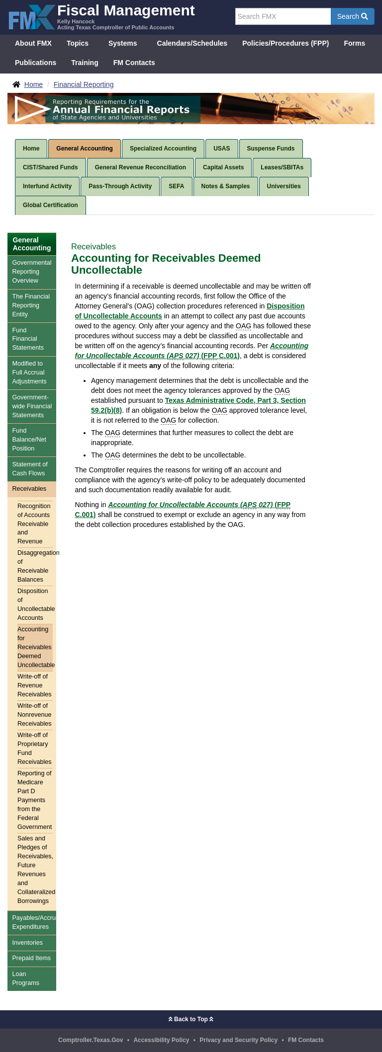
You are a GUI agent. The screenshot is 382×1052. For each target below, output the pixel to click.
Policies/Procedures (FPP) (285, 43)
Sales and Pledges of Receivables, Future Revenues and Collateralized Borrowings (35, 869)
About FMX (33, 43)
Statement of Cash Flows (29, 469)
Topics (78, 43)
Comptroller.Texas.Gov (90, 1040)
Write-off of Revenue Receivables (34, 685)
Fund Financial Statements (28, 339)
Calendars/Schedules (192, 43)
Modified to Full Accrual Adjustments (29, 372)
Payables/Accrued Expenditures (34, 922)
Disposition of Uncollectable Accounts (35, 604)
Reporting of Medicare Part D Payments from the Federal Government (34, 800)
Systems (122, 43)
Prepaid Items (31, 958)
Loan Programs (25, 978)
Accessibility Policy (161, 1040)
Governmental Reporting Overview (31, 271)
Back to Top (191, 1019)
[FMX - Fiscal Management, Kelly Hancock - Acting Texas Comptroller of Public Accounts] (101, 16)
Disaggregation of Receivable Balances (35, 566)
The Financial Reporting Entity (31, 305)
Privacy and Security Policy (238, 1040)
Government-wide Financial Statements (32, 406)
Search (352, 16)
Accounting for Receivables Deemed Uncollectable (35, 647)
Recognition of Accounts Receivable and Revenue (34, 524)
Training (84, 63)
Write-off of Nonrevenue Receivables (34, 714)
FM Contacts (134, 63)
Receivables (29, 488)
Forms (354, 43)
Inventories (27, 942)
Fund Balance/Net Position (29, 439)
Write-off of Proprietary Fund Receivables (34, 748)
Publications (35, 63)
